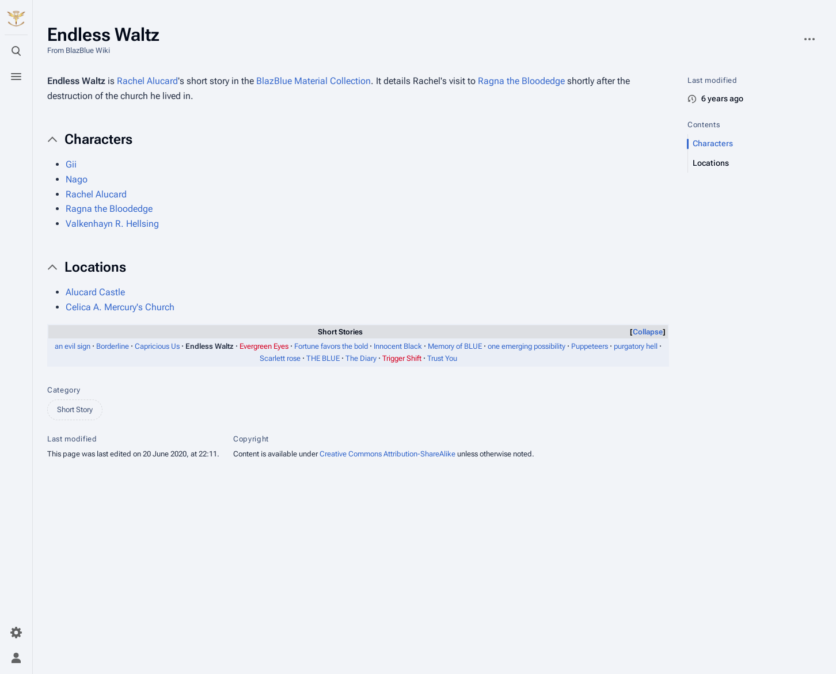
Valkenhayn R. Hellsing (112, 223)
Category (63, 390)
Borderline (112, 346)
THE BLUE (323, 358)
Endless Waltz (76, 80)
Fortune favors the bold (331, 346)
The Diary (361, 358)
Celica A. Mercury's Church (120, 307)
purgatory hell (636, 346)
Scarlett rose (280, 358)
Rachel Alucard (147, 80)
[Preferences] (16, 632)
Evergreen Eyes (264, 346)
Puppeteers (589, 346)
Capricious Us (157, 346)
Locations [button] (95, 267)
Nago (77, 179)
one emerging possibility (526, 346)
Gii (71, 164)
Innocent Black (398, 346)
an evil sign (72, 346)
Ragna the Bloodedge (521, 80)
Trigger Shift (401, 358)
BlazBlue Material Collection (313, 80)
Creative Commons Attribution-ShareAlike (387, 454)
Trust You (442, 358)
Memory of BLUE (455, 346)
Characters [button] (98, 139)
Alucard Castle (95, 292)
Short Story (75, 409)
